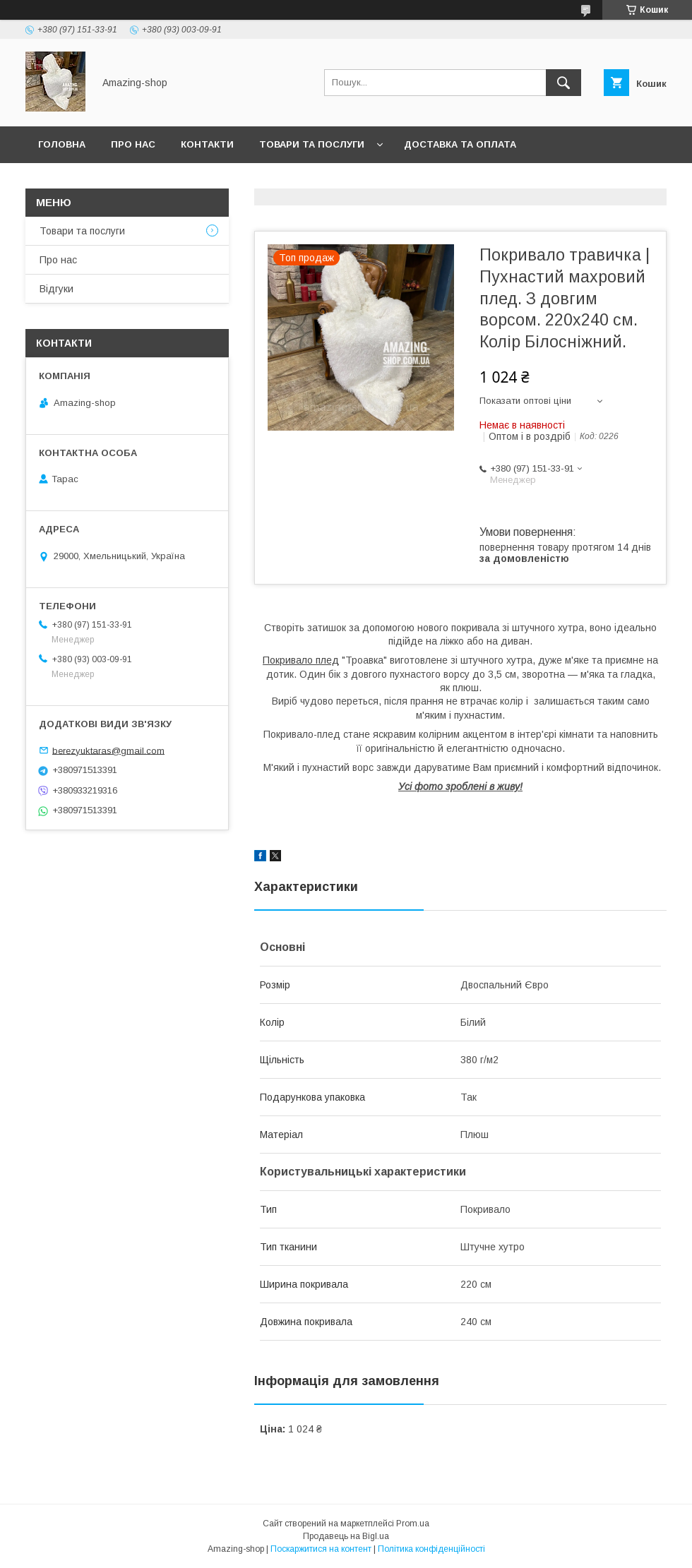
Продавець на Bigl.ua (346, 1536)
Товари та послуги (311, 144)
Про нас (133, 144)
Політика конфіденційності (431, 1549)
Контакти (207, 144)
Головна (61, 144)
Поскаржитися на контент (320, 1549)
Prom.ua (412, 1523)
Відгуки (56, 288)
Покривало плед (301, 660)
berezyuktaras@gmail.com (108, 750)
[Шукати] (563, 82)
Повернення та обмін (97, 181)
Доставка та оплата (460, 144)
